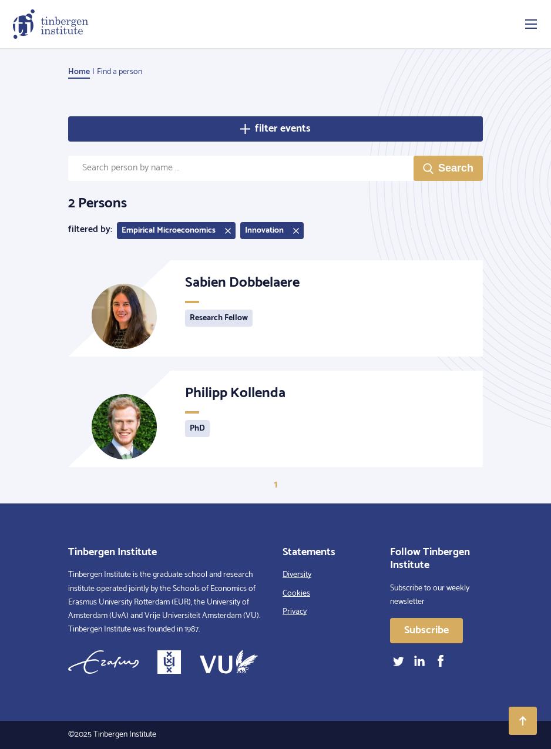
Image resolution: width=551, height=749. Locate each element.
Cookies (296, 593)
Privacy (295, 612)
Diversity (297, 575)
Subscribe (426, 630)
